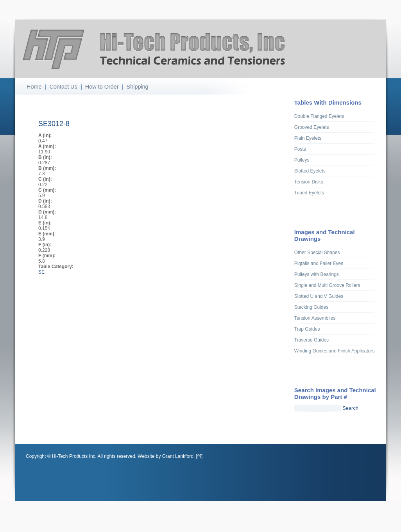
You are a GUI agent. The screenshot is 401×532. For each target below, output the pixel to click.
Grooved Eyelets (311, 127)
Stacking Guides (311, 307)
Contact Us (63, 87)
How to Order (102, 87)
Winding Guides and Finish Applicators (334, 351)
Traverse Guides (311, 340)
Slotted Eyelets (310, 171)
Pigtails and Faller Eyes (318, 263)
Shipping (138, 87)
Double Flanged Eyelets (319, 116)
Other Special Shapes (317, 252)
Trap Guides (307, 329)
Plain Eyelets (307, 138)
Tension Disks (308, 182)
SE (41, 272)
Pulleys (302, 160)
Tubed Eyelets (309, 193)
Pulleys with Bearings (316, 274)
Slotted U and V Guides (318, 296)
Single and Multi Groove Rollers (327, 285)
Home (34, 87)
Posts (300, 149)
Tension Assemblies (314, 318)
